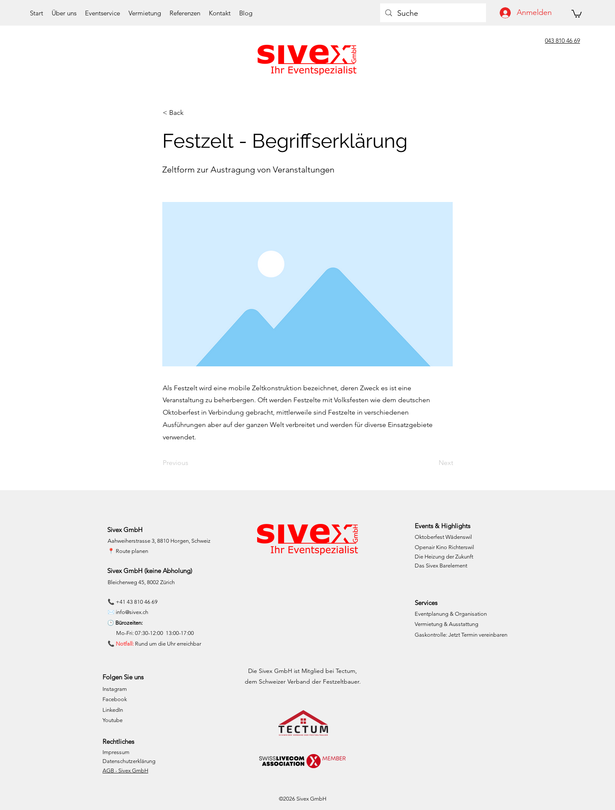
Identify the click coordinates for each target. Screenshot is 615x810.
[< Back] (191, 112)
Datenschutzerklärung (128, 761)
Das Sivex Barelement (441, 565)
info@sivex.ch (132, 612)
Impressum (115, 752)
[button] (576, 13)
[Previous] (191, 463)
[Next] (431, 463)
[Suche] (432, 13)
